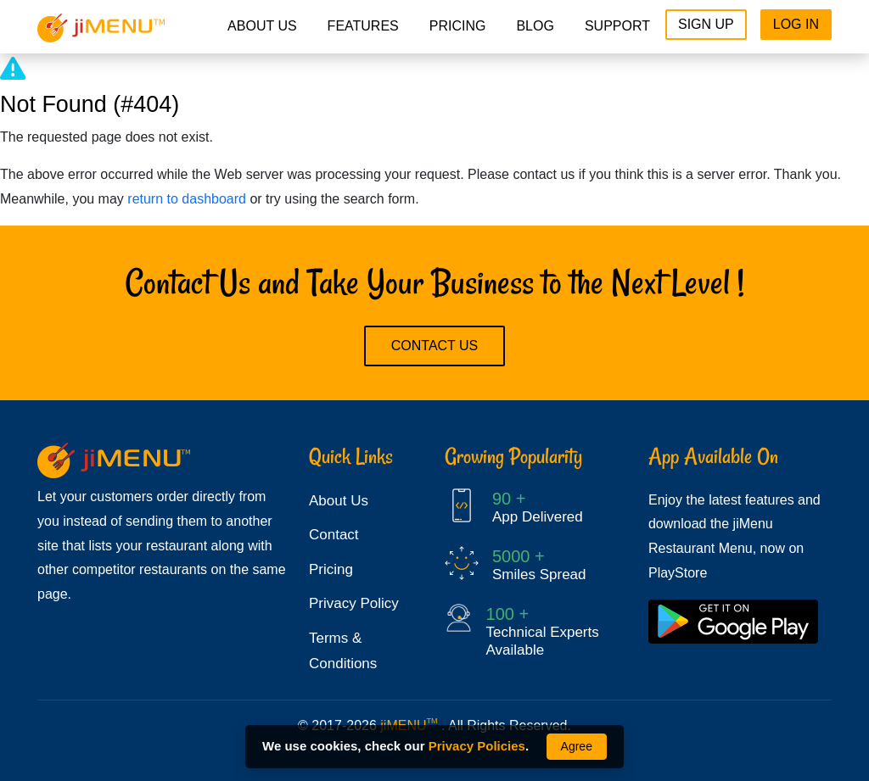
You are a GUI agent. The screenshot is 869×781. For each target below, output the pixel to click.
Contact (334, 535)
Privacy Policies (477, 746)
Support (617, 26)
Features (363, 26)
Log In (796, 24)
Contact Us (435, 345)
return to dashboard (186, 199)
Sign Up (706, 24)
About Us (262, 26)
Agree (576, 746)
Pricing (331, 569)
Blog (534, 26)
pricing (457, 26)
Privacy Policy (354, 603)
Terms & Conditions (343, 651)
